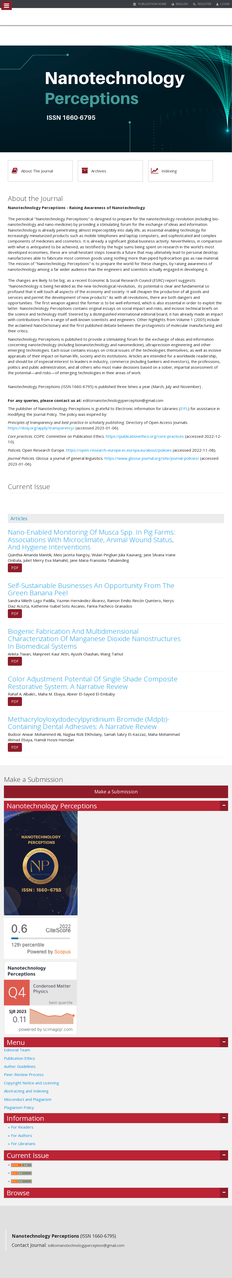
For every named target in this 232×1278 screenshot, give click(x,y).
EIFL (184, 408)
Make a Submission (116, 791)
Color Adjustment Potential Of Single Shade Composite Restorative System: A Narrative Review (93, 682)
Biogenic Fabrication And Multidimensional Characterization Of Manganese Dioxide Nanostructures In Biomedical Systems (94, 638)
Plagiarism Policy (19, 1107)
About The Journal (30, 170)
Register (202, 4)
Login (222, 4)
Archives (92, 170)
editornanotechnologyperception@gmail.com (86, 1245)
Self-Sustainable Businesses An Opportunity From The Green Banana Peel (91, 589)
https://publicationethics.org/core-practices (145, 436)
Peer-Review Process (24, 1074)
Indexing (162, 170)
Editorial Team (17, 1049)
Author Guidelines (20, 1066)
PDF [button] (15, 567)
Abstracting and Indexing (26, 1091)
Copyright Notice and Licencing (32, 1082)
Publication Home (149, 4)
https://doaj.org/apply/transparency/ (41, 427)
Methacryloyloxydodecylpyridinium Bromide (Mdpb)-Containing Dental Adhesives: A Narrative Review (88, 722)
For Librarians (23, 1143)
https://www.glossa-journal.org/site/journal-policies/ (152, 458)
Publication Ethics (19, 1058)
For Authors (21, 1135)
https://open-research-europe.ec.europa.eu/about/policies (119, 450)
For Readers (21, 1127)
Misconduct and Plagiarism (27, 1099)
